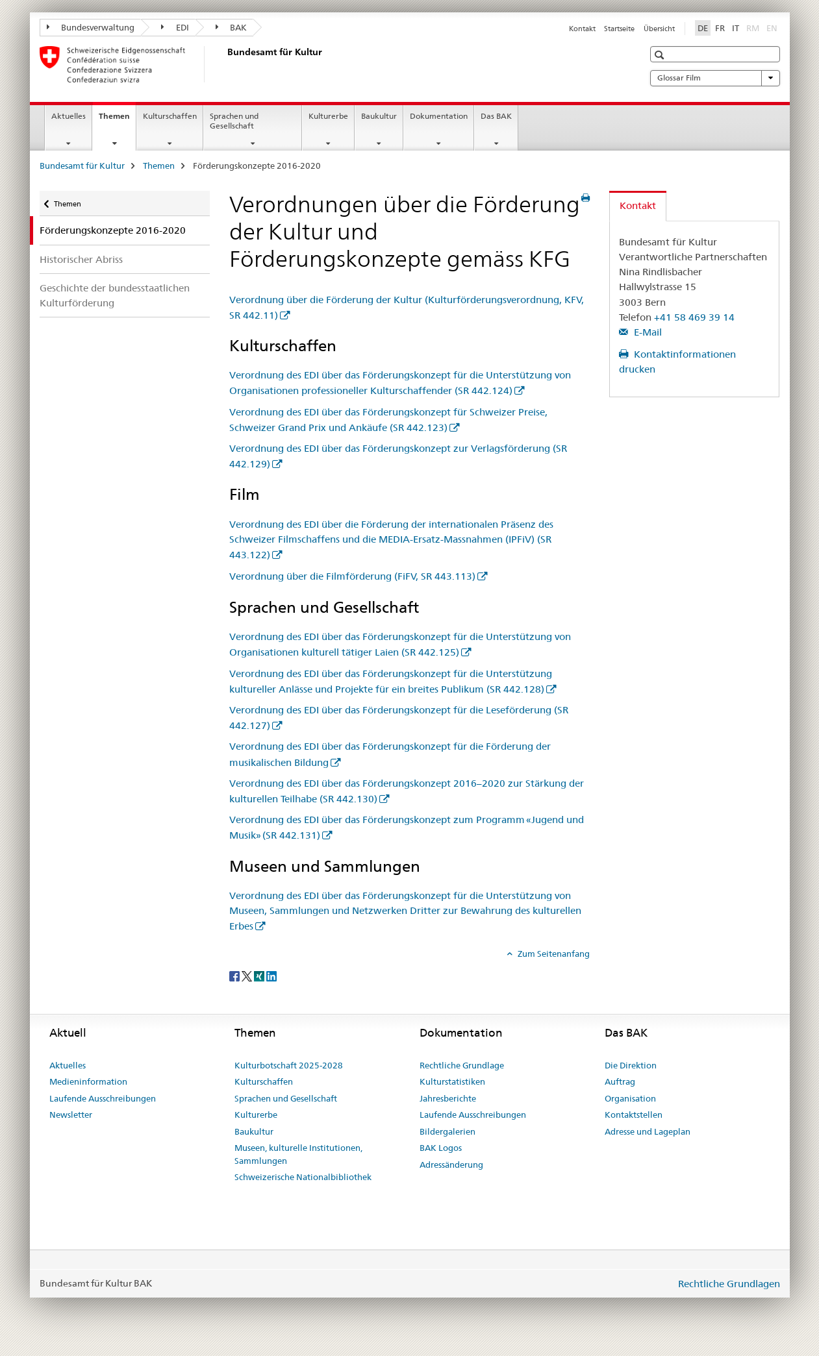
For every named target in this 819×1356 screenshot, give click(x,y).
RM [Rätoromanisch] (754, 27)
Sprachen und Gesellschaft (234, 120)
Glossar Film (715, 78)
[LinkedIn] (271, 975)
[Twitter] (248, 975)
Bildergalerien (447, 1131)
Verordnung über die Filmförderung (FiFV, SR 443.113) (352, 576)
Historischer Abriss (81, 259)
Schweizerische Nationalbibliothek (303, 1177)
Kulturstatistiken (452, 1081)
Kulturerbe (328, 116)
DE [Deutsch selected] (703, 28)
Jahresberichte (448, 1098)
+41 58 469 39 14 (694, 317)
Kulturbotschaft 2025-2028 (288, 1065)
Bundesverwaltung (91, 27)
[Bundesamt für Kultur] (225, 64)
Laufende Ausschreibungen (102, 1098)
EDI (175, 27)
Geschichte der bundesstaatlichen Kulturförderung (115, 295)
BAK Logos (441, 1147)
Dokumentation (439, 116)
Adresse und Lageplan (647, 1131)
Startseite (619, 28)
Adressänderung (451, 1164)
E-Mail (646, 332)
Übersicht (659, 28)
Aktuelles (68, 116)
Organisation (630, 1098)
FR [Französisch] (720, 28)
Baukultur (379, 116)
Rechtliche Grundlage (462, 1065)
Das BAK (496, 116)
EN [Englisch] (773, 27)
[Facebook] (235, 975)
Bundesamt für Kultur (82, 165)
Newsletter (70, 1114)
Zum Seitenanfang (553, 953)
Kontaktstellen (633, 1114)
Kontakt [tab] (638, 205)
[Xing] (260, 975)
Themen (117, 120)
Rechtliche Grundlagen (729, 1283)
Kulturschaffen (170, 116)
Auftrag (620, 1081)
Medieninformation (88, 1081)
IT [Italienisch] (735, 28)
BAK (231, 27)
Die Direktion (631, 1065)
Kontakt (582, 28)
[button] (661, 55)
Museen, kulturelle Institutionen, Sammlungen (298, 1154)
